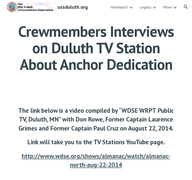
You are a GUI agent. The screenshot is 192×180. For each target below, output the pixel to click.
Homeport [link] (119, 7)
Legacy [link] (145, 7)
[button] (186, 7)
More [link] (167, 7)
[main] (96, 47)
